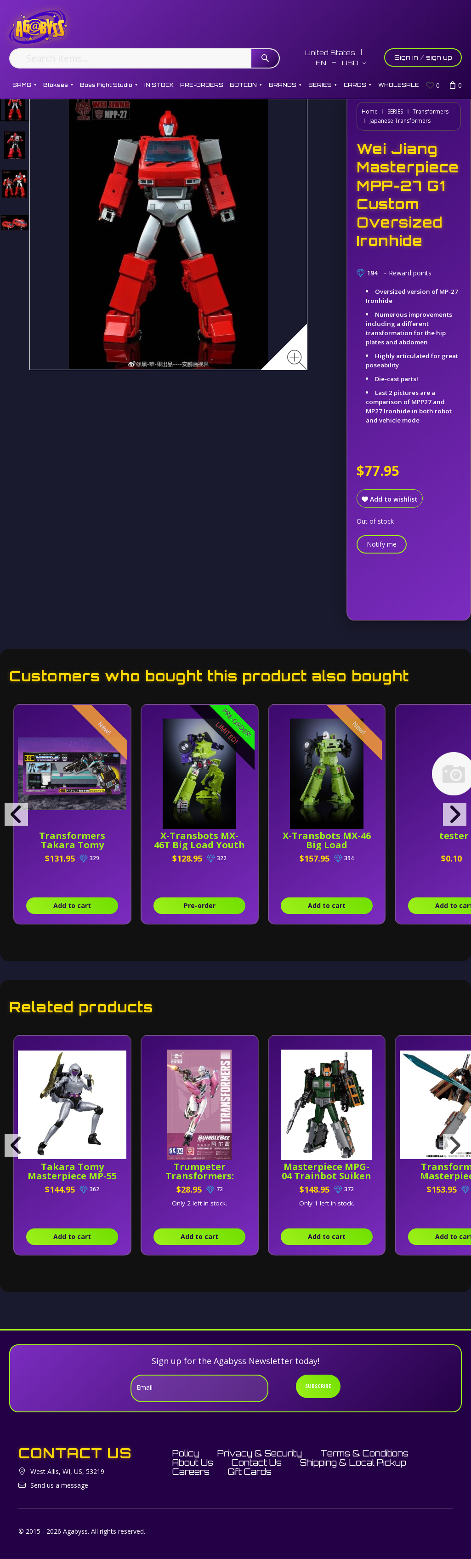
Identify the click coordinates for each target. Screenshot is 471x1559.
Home (370, 111)
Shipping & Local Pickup (353, 1462)
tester (454, 835)
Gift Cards (250, 1471)
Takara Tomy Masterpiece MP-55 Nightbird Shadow (72, 1175)
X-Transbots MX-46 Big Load (327, 840)
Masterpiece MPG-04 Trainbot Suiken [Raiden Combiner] (326, 1175)
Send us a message (59, 1485)
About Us (192, 1462)
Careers (191, 1471)
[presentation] (16, 814)
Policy (185, 1453)
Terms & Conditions (364, 1453)
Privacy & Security (259, 1453)
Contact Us (257, 1462)
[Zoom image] (297, 360)
